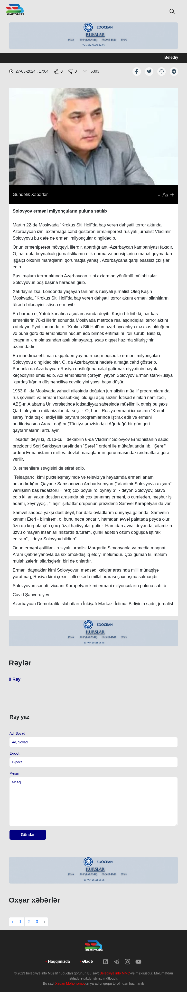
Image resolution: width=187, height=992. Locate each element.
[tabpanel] (93, 35)
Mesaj (14, 773)
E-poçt (14, 753)
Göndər (28, 835)
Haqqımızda (59, 961)
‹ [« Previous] (12, 922)
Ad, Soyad (17, 733)
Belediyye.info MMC (115, 973)
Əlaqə (87, 961)
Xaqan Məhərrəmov (70, 983)
